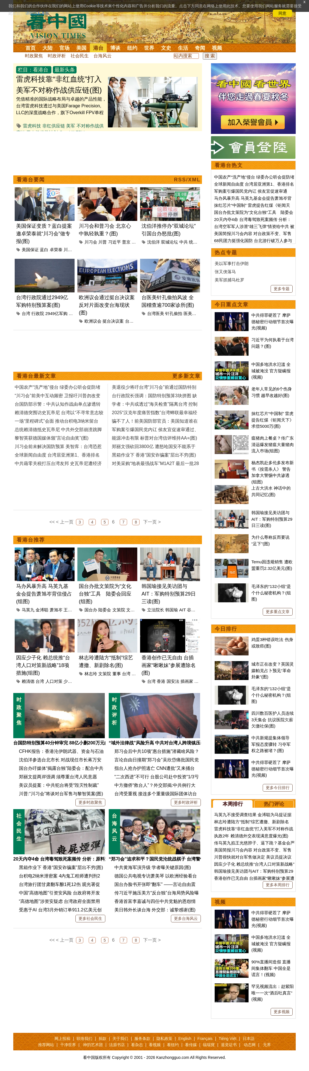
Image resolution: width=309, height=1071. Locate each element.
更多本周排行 (278, 885)
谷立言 (193, 609)
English (184, 1038)
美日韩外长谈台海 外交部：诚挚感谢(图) (154, 909)
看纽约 (173, 1044)
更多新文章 (186, 376)
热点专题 (226, 252)
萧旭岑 (56, 609)
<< (52, 522)
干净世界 (68, 1044)
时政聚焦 (34, 55)
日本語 (248, 1038)
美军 (70, 125)
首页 (30, 48)
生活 (183, 48)
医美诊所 (192, 313)
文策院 (118, 609)
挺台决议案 (113, 321)
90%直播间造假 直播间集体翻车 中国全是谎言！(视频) (271, 968)
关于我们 (120, 1038)
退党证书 (229, 1044)
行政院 (37, 313)
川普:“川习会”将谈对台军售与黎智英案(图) (61, 793)
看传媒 (191, 1044)
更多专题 (282, 288)
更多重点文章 (278, 611)
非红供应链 (53, 125)
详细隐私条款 (37, 13)
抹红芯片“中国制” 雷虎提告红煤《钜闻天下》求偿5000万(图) (272, 420)
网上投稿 (62, 1038)
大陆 (47, 48)
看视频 (155, 1044)
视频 (217, 48)
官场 (64, 48)
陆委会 (104, 609)
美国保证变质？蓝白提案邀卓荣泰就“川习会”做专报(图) (44, 233)
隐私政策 (164, 1038)
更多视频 (282, 1011)
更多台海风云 (186, 918)
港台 (98, 48)
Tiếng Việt (227, 1038)
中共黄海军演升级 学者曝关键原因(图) (152, 867)
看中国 (60, 25)
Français (205, 1038)
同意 (282, 13)
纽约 (132, 48)
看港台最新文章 (36, 376)
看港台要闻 (31, 180)
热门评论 (274, 804)
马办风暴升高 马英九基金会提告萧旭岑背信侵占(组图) (44, 593)
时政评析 (57, 55)
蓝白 (44, 249)
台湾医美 (155, 313)
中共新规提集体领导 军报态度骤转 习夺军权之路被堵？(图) (271, 744)
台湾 (26, 313)
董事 (116, 673)
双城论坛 (169, 242)
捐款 (102, 1038)
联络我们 (84, 1038)
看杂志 (137, 1044)
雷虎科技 (32, 125)
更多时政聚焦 (90, 802)
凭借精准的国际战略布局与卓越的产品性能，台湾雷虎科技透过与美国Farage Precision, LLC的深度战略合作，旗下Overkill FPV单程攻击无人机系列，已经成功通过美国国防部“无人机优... (61, 113)
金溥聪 (42, 609)
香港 (161, 681)
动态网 (250, 1044)
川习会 (70, 249)
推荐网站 (46, 1044)
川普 (102, 242)
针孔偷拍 (173, 313)
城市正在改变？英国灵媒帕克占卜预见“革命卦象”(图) (272, 670)
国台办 (90, 609)
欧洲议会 (92, 321)
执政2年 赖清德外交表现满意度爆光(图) (251, 835)
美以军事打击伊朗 (232, 263)
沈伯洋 (153, 242)
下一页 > (152, 522)
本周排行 (233, 804)
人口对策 (53, 681)
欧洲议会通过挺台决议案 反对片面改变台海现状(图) (107, 305)
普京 (126, 242)
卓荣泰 (56, 249)
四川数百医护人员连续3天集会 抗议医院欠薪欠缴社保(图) (272, 719)
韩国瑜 (171, 609)
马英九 (28, 609)
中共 (183, 242)
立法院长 (155, 609)
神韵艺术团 (93, 1044)
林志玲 (90, 673)
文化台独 (134, 609)
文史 (166, 48)
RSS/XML (187, 180)
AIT (182, 609)
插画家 (186, 681)
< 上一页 (64, 522)
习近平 (114, 242)
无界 (267, 1044)
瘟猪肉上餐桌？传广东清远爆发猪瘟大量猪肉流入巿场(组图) (272, 444)
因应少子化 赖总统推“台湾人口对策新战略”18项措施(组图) (43, 665)
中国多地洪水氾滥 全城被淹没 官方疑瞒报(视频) (271, 370)
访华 (136, 242)
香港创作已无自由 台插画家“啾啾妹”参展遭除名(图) (169, 665)
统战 (193, 242)
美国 (81, 48)
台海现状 (133, 321)
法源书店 (117, 1044)
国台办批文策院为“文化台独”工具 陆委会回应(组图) (105, 593)
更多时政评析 (186, 802)
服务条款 (142, 1038)
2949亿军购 (56, 313)
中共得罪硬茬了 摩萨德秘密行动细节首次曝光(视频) (272, 321)
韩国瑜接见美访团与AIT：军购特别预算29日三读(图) (169, 593)
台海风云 (102, 55)
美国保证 (30, 249)
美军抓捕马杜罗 (229, 279)
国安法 (173, 681)
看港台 (40, 70)
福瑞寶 (209, 1044)
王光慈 (70, 609)
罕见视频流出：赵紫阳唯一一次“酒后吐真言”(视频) (272, 993)
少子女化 (72, 681)
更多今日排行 (278, 787)
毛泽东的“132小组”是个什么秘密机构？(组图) (271, 592)
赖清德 (28, 681)
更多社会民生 (90, 918)
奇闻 (200, 48)
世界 (149, 48)
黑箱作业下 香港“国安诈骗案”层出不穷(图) (61, 867)
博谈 (115, 48)
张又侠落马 (225, 271)
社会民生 (80, 55)
